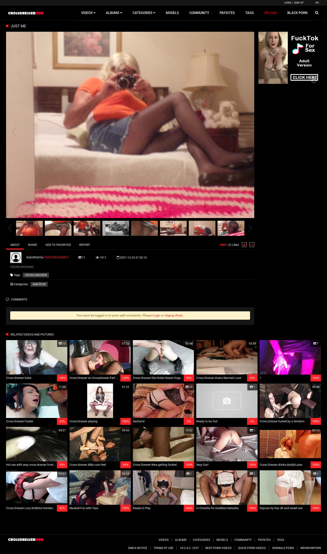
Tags (280, 539)
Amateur (39, 284)
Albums (180, 539)
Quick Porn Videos (252, 548)
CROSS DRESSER (36, 275)
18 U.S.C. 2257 (189, 548)
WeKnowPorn (310, 548)
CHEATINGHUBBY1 (56, 257)
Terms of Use (163, 548)
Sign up (299, 2)
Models (222, 539)
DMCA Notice (137, 548)
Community (243, 539)
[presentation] (10, 228)
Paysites (264, 539)
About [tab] (15, 244)
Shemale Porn (283, 548)
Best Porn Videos (218, 548)
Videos (163, 539)
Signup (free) (174, 315)
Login (287, 2)
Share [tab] (32, 244)
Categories (201, 539)
